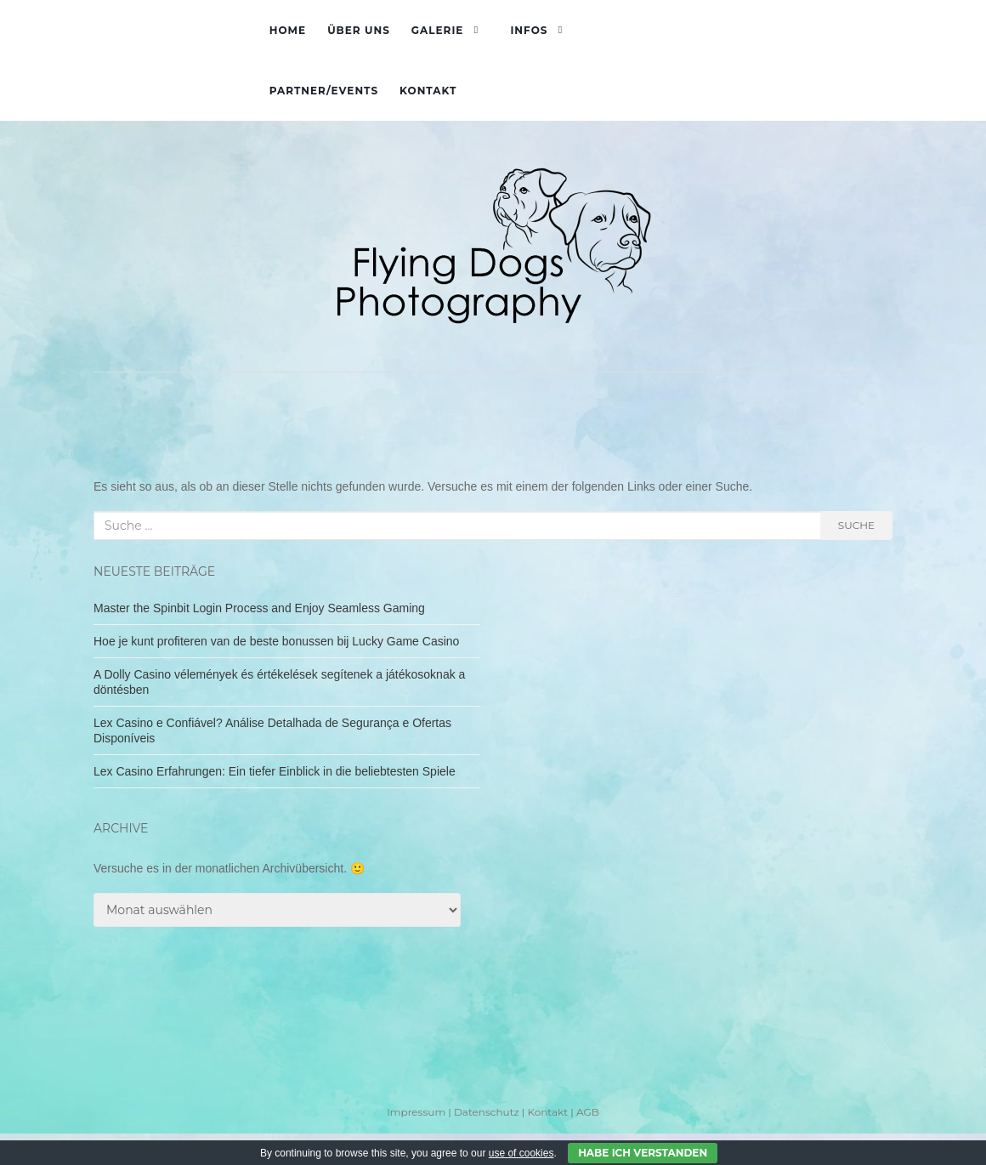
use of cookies (521, 1153)
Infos (528, 30)
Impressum (416, 1111)
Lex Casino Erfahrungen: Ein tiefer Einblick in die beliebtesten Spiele (275, 771)
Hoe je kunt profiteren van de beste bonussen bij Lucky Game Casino (276, 641)
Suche (856, 525)
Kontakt (428, 90)
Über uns (358, 30)
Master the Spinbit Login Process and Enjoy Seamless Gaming (259, 608)
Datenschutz (486, 1111)
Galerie (437, 30)
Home (287, 30)
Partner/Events (323, 90)
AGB (587, 1111)
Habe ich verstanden (642, 1152)
